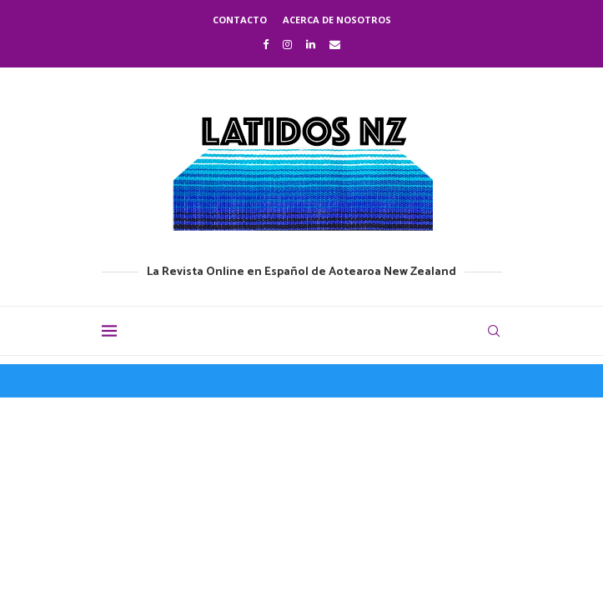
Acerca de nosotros (337, 19)
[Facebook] (266, 44)
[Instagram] (287, 44)
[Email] (334, 44)
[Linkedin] (310, 44)
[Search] (493, 331)
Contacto (240, 19)
